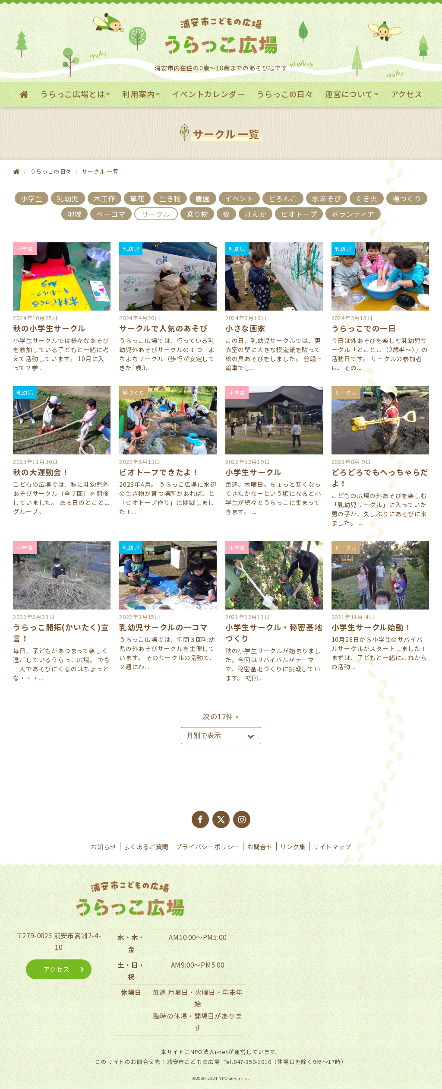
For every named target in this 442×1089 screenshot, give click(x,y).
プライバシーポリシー (208, 846)
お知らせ (103, 846)
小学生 (31, 198)
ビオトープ (299, 214)
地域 (74, 214)
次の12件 (218, 716)
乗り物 (197, 214)
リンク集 (293, 846)
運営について (349, 93)
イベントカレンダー (208, 93)
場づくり (406, 198)
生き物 (170, 198)
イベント (239, 198)
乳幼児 (68, 198)
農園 (203, 198)
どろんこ (282, 198)
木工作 (104, 198)
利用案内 (138, 93)
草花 (137, 198)
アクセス (407, 93)
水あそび (326, 198)
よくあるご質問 (146, 846)
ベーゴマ (110, 214)
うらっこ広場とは (72, 93)
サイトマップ (332, 846)
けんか (255, 214)
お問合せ (259, 846)
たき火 (366, 198)
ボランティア (353, 214)
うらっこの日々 (284, 93)
